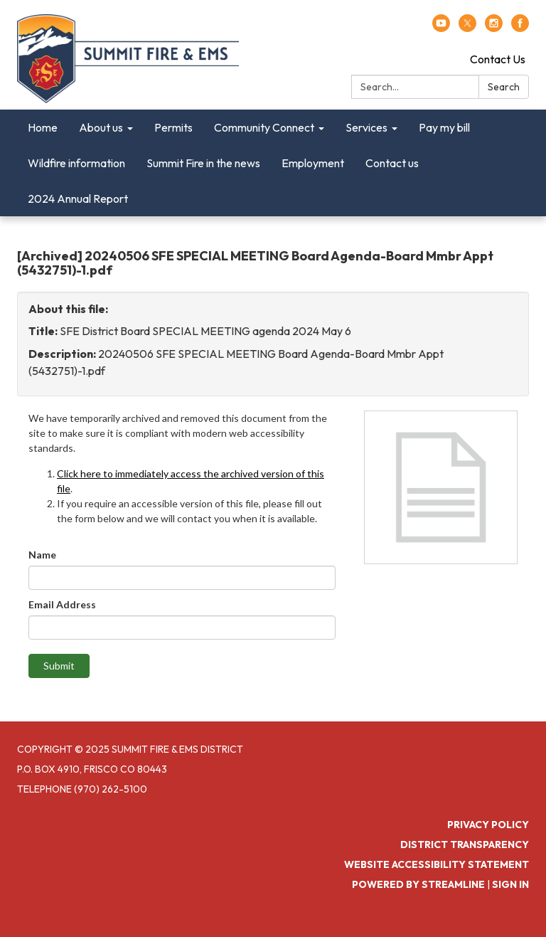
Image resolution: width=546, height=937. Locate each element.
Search (504, 86)
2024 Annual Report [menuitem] (78, 198)
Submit (59, 666)
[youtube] (441, 28)
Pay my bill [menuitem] (444, 127)
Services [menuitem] (366, 127)
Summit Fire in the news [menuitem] (203, 163)
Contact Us (497, 59)
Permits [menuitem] (173, 127)
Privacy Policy (488, 824)
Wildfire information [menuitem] (76, 163)
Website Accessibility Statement (436, 864)
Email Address (62, 604)
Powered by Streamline (418, 884)
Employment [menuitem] (313, 163)
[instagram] (494, 28)
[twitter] (467, 28)
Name (42, 555)
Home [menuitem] (43, 127)
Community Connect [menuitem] (264, 127)
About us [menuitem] (101, 127)
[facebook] (520, 28)
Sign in (510, 884)
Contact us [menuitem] (392, 163)
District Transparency (464, 844)
